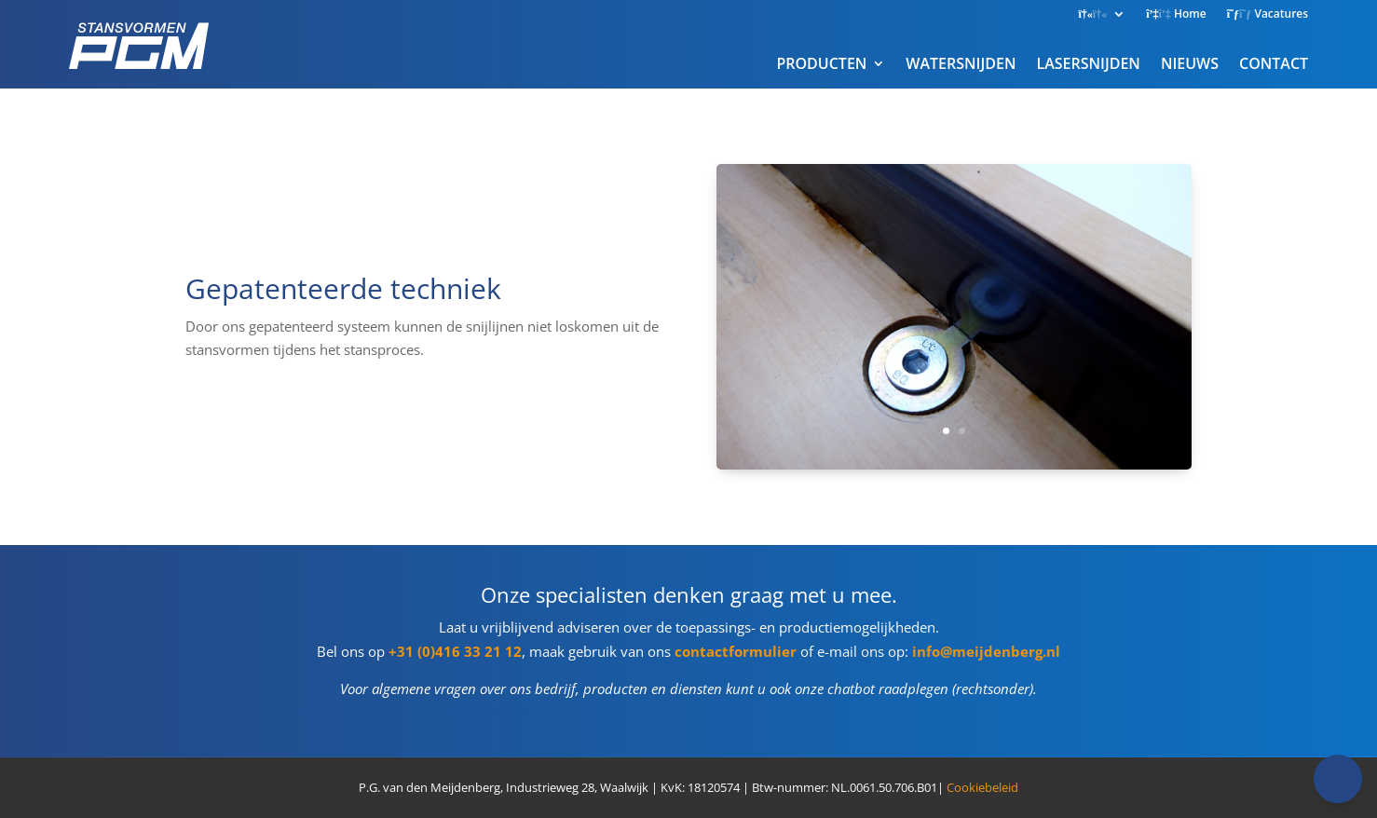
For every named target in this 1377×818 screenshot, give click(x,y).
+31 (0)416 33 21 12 (455, 651)
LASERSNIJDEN (1087, 63)
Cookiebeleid (982, 787)
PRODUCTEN (821, 63)
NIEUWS (1190, 63)
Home (1176, 14)
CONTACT (1273, 63)
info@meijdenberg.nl (986, 651)
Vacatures (1267, 14)
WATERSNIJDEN (961, 63)
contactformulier (736, 651)
